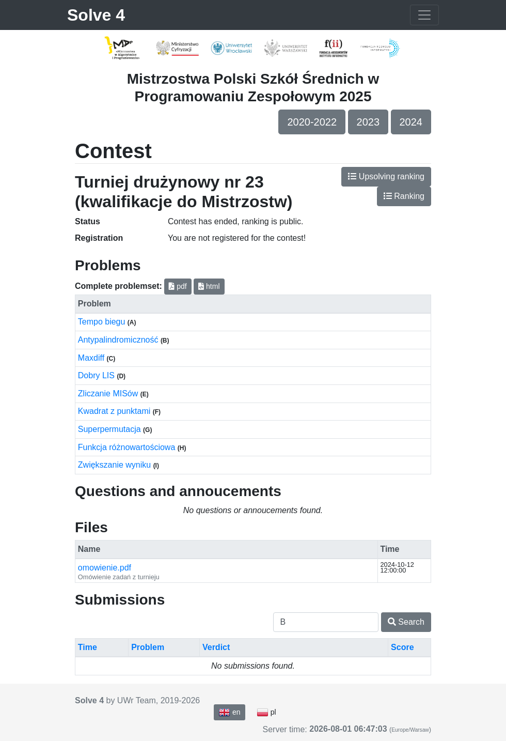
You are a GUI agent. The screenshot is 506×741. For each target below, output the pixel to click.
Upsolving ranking (386, 176)
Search (406, 622)
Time (87, 647)
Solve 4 (96, 15)
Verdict (216, 647)
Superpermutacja (110, 429)
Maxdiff (92, 357)
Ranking (404, 196)
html (208, 286)
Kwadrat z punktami (115, 411)
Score (402, 647)
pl (266, 712)
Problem (147, 647)
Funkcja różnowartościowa (128, 447)
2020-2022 (312, 122)
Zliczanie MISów (109, 393)
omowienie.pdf (104, 567)
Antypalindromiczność (119, 339)
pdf (177, 286)
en (229, 712)
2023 (368, 122)
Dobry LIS (97, 375)
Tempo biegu (103, 321)
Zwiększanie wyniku (115, 464)
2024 (411, 122)
